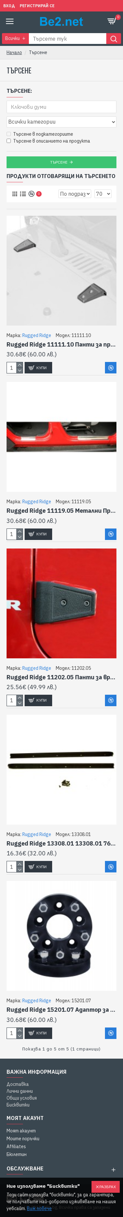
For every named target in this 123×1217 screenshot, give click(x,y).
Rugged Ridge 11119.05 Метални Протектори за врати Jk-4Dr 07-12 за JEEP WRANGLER (61, 510)
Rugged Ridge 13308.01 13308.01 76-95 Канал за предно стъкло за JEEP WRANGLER (61, 843)
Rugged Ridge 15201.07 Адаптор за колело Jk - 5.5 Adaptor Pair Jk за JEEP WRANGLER (61, 1009)
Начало (14, 52)
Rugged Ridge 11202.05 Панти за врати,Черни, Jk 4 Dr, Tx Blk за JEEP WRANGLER (61, 677)
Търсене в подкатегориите (40, 134)
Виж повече (39, 1208)
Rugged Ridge (36, 335)
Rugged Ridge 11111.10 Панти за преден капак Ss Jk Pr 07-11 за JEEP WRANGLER (61, 344)
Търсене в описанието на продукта (48, 141)
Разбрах (107, 1186)
